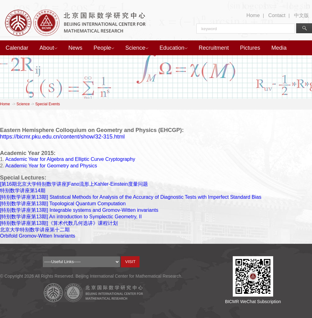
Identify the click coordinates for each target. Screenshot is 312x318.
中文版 (301, 15)
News (75, 48)
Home (253, 15)
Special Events (47, 104)
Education (173, 48)
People (104, 48)
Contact (276, 15)
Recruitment (214, 48)
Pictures (250, 48)
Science (136, 48)
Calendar (17, 48)
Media (279, 48)
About (48, 48)
